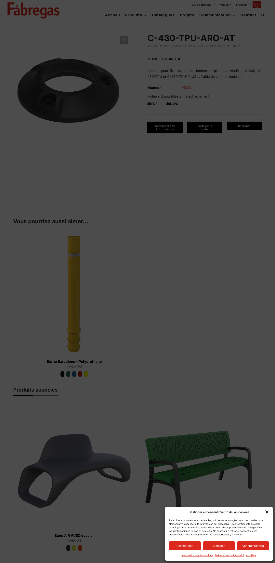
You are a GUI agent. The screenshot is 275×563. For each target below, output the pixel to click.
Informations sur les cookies (197, 555)
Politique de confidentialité (229, 555)
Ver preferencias (253, 545)
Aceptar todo (185, 545)
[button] (267, 512)
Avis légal (251, 555)
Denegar (219, 545)
